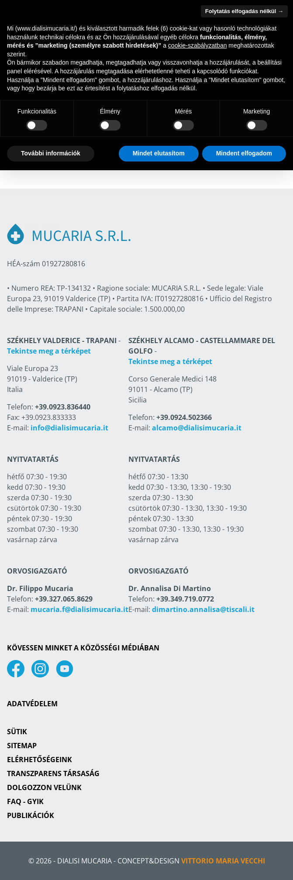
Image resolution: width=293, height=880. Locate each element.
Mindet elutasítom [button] (159, 153)
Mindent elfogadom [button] (244, 153)
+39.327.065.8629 (64, 599)
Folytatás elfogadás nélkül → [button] (244, 11)
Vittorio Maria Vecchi (223, 861)
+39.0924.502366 (184, 417)
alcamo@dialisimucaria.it (196, 428)
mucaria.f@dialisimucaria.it (79, 609)
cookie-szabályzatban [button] (197, 45)
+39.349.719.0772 (185, 599)
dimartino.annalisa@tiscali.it (203, 609)
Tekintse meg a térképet (49, 351)
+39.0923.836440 (62, 407)
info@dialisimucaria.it (69, 428)
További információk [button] (50, 153)
